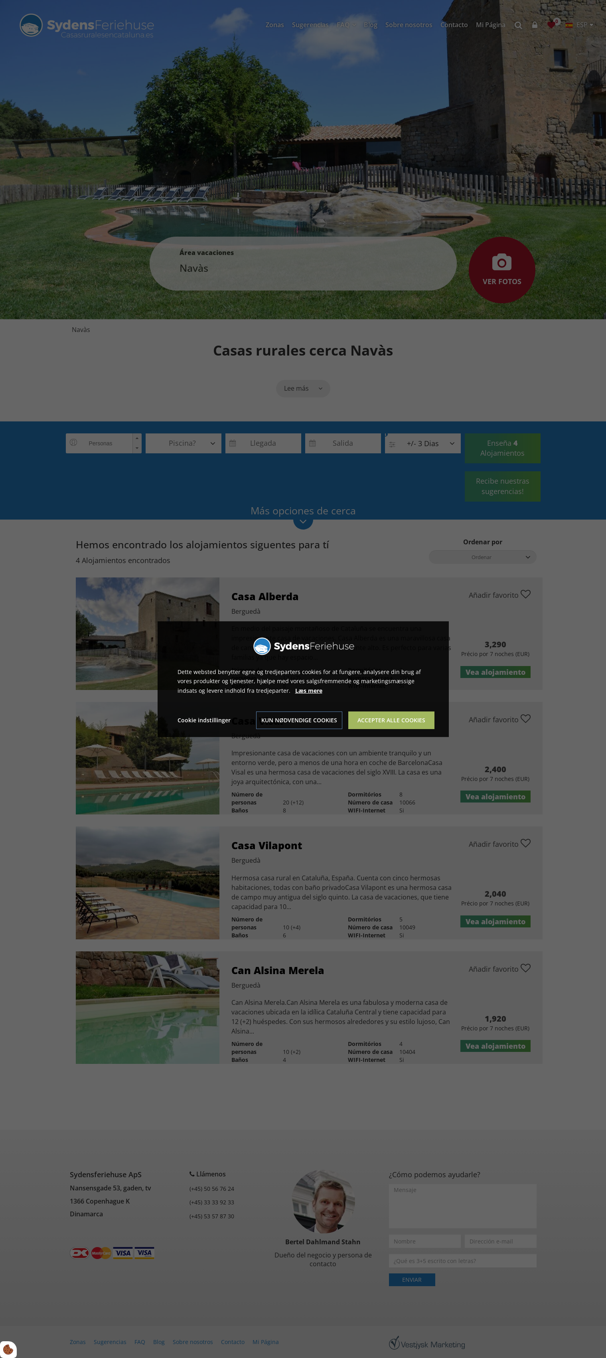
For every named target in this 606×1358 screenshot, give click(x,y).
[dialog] (303, 679)
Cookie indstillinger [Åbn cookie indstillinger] (204, 720)
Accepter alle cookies (391, 720)
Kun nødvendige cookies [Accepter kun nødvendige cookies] (299, 720)
